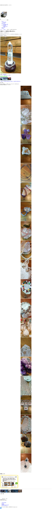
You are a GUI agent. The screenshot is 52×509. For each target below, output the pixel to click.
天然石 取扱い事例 (5, 24)
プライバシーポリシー (5, 505)
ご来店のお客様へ (4, 502)
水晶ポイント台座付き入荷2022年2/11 (5, 81)
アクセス (3, 503)
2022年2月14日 (4, 74)
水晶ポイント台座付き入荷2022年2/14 (15, 81)
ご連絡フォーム (5, 26)
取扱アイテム (3, 23)
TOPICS (4, 29)
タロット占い (3, 27)
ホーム (2, 21)
